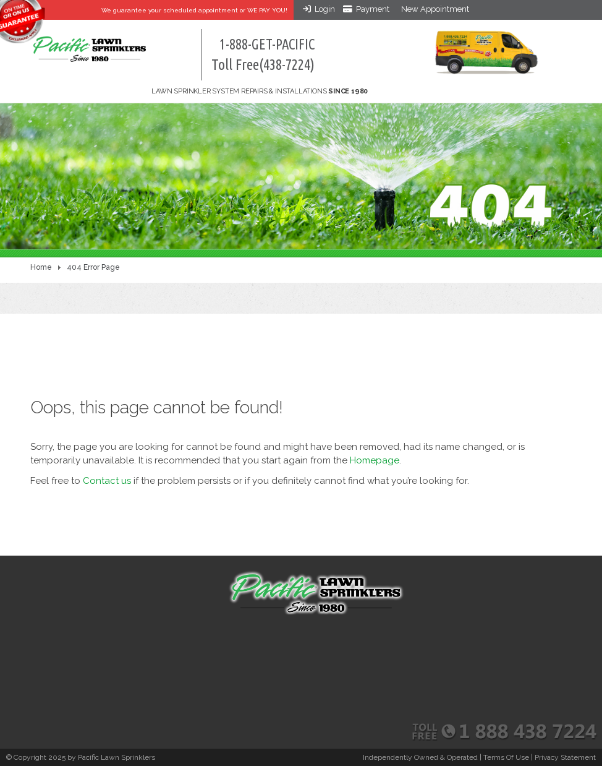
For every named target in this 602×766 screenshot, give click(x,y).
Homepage (374, 460)
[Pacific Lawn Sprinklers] (89, 43)
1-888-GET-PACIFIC (263, 55)
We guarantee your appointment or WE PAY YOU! (194, 10)
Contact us (107, 480)
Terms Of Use (506, 757)
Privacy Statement (565, 757)
